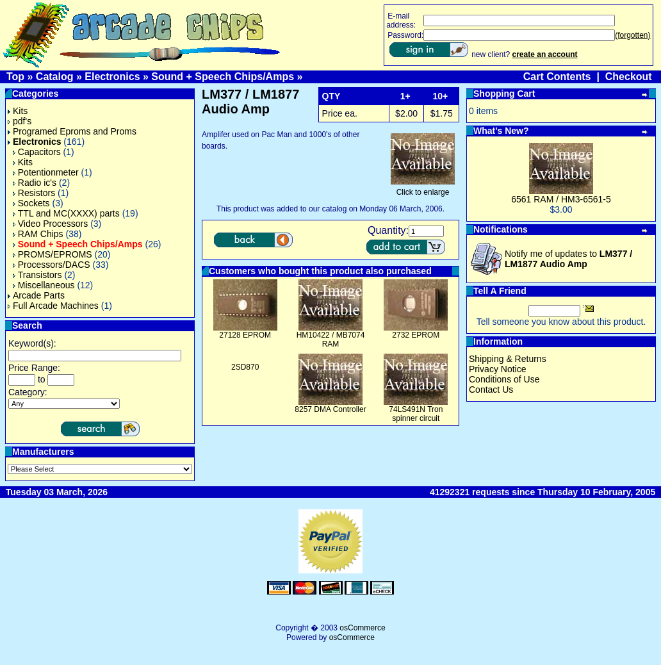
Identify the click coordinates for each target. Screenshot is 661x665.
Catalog (55, 76)
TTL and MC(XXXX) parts (66, 213)
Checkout (628, 76)
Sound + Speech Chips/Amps (222, 76)
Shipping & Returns (507, 359)
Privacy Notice (497, 369)
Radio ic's (34, 182)
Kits (18, 111)
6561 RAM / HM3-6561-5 (561, 199)
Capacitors (37, 152)
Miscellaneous (44, 285)
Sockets (31, 203)
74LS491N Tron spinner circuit (416, 414)
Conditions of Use (504, 379)
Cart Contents (557, 76)
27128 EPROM (245, 335)
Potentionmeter (46, 172)
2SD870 (245, 367)
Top (15, 76)
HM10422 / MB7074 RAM (331, 340)
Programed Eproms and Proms (72, 131)
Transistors (37, 275)
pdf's (19, 121)
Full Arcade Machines (53, 305)
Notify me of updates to (568, 259)
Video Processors (50, 223)
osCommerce (362, 627)
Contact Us (491, 389)
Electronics (112, 76)
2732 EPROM (415, 335)
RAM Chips (38, 234)
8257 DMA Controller (330, 409)
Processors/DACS (51, 264)
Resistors (34, 193)
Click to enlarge (423, 189)
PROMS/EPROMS (52, 254)
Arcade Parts (36, 295)
